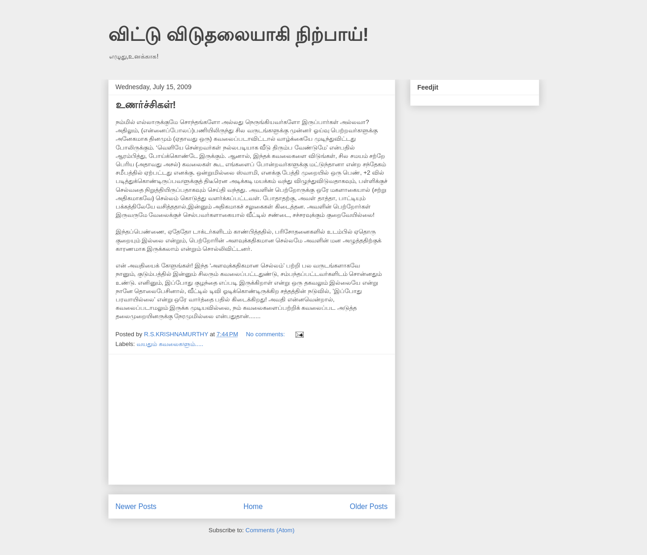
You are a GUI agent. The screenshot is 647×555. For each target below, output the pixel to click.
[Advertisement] (251, 419)
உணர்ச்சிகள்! (146, 105)
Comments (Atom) (270, 530)
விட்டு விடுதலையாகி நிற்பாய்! (238, 34)
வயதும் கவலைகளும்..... (170, 343)
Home (253, 506)
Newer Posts (136, 506)
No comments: (266, 334)
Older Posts (368, 506)
